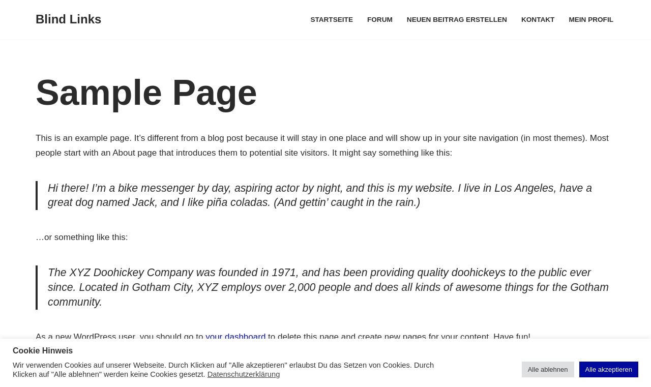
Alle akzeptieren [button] (609, 369)
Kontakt (537, 19)
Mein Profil (591, 19)
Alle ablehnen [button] (548, 369)
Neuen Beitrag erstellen (457, 19)
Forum (380, 19)
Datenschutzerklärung (244, 374)
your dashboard (235, 337)
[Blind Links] (68, 19)
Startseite (331, 19)
